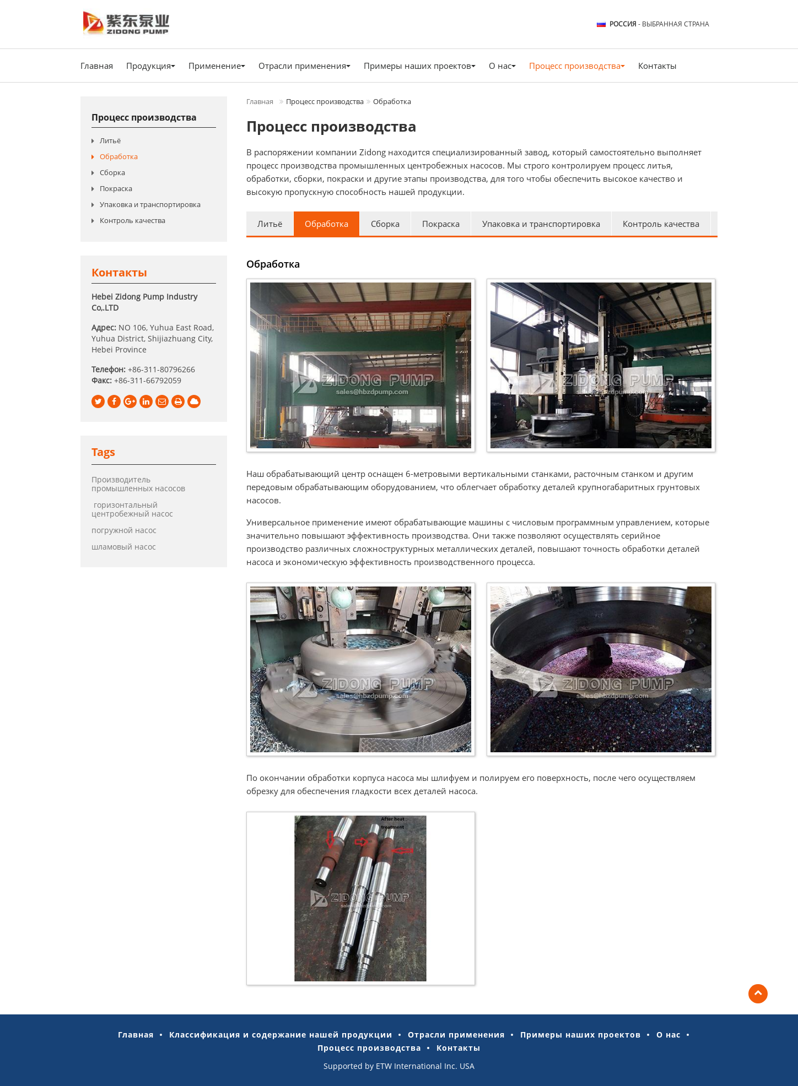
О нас (668, 1034)
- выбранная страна (659, 24)
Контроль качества (661, 223)
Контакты (657, 65)
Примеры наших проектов (580, 1034)
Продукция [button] (150, 65)
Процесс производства (144, 117)
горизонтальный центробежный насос (132, 509)
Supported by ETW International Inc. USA (399, 1066)
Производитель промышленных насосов (138, 483)
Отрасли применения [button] (304, 65)
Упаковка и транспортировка (541, 223)
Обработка (326, 223)
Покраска (441, 223)
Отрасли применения (456, 1034)
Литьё (269, 223)
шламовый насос (123, 546)
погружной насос (124, 530)
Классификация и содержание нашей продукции (280, 1034)
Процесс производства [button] (577, 65)
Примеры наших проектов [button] (420, 65)
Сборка (385, 223)
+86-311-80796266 (161, 369)
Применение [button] (216, 65)
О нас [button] (502, 65)
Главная (96, 65)
